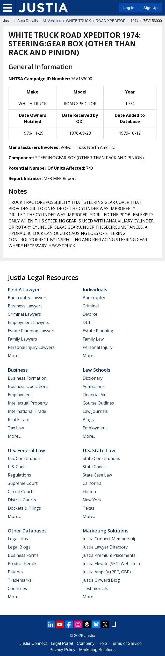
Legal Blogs (19, 547)
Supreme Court (23, 483)
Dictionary (93, 378)
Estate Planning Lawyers (31, 331)
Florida (89, 491)
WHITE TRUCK (78, 21)
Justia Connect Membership (110, 539)
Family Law (93, 339)
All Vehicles (51, 21)
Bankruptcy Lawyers (27, 297)
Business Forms (23, 555)
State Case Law (97, 475)
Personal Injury (97, 347)
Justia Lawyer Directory (105, 547)
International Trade (27, 411)
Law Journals (95, 411)
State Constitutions (101, 458)
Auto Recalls (27, 21)
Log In (128, 8)
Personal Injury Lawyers (31, 347)
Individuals (95, 289)
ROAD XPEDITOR (111, 21)
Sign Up (150, 8)
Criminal (91, 306)
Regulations (19, 475)
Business (18, 370)
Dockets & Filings (24, 508)
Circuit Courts (21, 491)
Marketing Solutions (105, 531)
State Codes (94, 467)
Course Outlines (98, 403)
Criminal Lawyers (24, 314)
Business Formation (27, 378)
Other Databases (27, 531)
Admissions (94, 386)
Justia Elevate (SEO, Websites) (111, 563)
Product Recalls (22, 563)
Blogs (88, 419)
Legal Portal (62, 643)
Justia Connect (33, 643)
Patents (15, 572)
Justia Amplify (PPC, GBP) (107, 572)
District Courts (22, 500)
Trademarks (20, 580)
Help (102, 643)
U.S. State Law (99, 450)
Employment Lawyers (28, 322)
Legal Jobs (18, 539)
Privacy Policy (62, 649)
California (92, 483)
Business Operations (28, 386)
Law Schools (96, 370)
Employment (20, 395)
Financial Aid (94, 395)
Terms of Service (126, 643)
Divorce (90, 314)
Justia (8, 21)
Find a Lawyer (24, 289)
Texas (88, 508)
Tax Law (16, 428)
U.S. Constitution (24, 458)
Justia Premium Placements (109, 555)
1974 (135, 21)
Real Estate (18, 419)
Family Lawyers (22, 339)
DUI (86, 322)
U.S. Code (17, 467)
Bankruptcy (94, 297)
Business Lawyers (25, 306)
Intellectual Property (28, 403)
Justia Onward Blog (101, 580)
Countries (17, 588)
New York (92, 500)
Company (85, 643)
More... (14, 355)
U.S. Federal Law (26, 450)
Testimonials (95, 588)
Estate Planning (98, 331)
